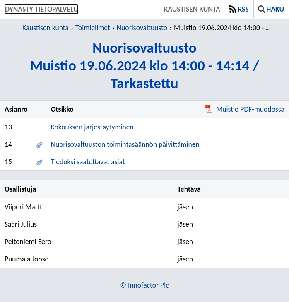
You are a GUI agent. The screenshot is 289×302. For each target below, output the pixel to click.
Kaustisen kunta (192, 9)
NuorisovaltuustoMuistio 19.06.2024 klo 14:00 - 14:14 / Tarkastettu (144, 65)
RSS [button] (239, 9)
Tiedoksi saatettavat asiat (88, 161)
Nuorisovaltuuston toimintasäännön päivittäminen (125, 144)
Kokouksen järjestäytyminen (92, 127)
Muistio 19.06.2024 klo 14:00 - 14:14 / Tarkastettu (222, 27)
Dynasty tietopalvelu (41, 9)
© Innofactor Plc (144, 285)
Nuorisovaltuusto (142, 27)
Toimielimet (92, 27)
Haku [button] (271, 9)
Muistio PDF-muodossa (244, 109)
